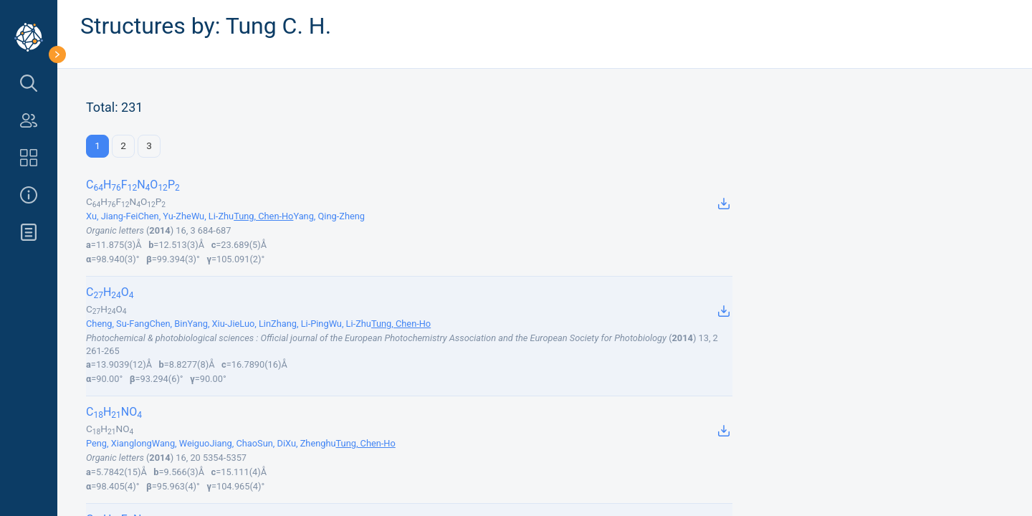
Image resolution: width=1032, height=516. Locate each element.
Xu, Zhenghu (310, 443)
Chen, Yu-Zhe (164, 216)
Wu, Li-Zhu (212, 216)
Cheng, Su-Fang (117, 323)
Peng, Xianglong (119, 443)
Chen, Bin (168, 323)
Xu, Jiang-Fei (112, 216)
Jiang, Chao (233, 443)
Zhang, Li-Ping (300, 323)
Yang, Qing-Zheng (329, 216)
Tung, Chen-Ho (263, 216)
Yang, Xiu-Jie (213, 323)
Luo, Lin (255, 323)
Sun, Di (271, 443)
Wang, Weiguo (181, 443)
